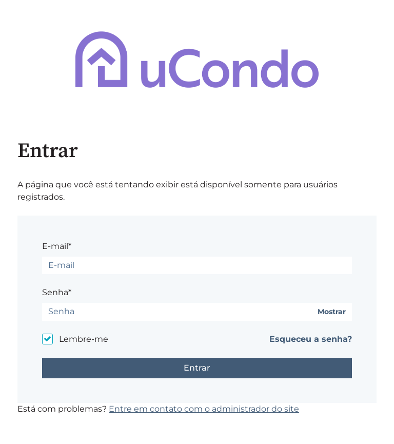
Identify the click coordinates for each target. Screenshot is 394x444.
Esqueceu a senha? (310, 339)
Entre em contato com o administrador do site (204, 409)
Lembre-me (83, 339)
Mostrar (332, 311)
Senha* (56, 292)
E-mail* (56, 246)
